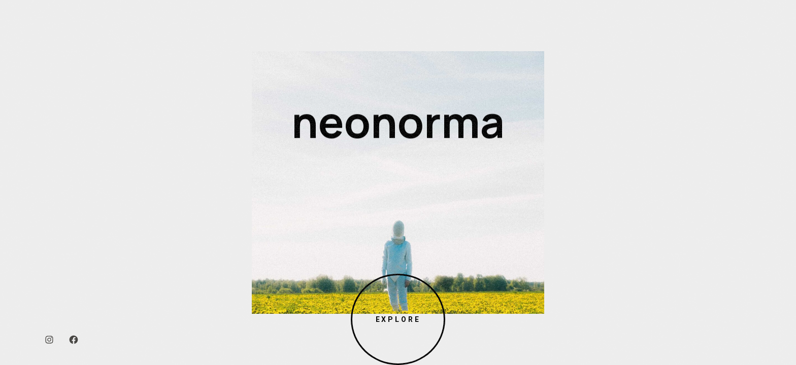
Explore (398, 319)
